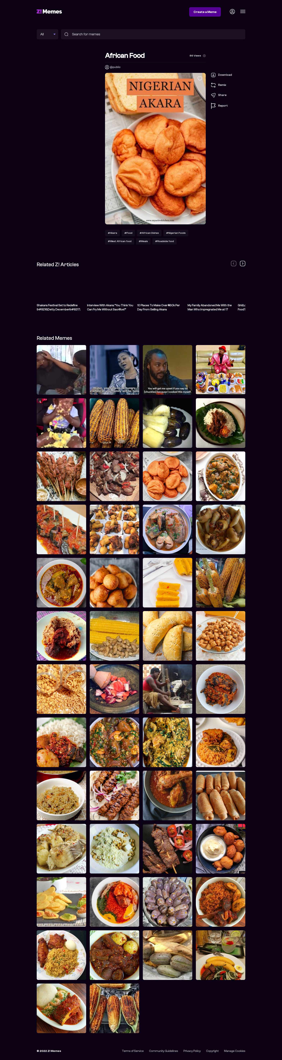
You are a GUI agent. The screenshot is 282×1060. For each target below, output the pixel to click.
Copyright (212, 1051)
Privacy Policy (192, 1051)
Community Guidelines (163, 1051)
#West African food (119, 241)
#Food (128, 233)
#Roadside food (164, 241)
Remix (218, 85)
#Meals (143, 241)
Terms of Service (133, 1051)
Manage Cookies (234, 1051)
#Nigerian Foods (176, 233)
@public (115, 67)
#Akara (112, 233)
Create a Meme (205, 12)
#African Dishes (149, 233)
